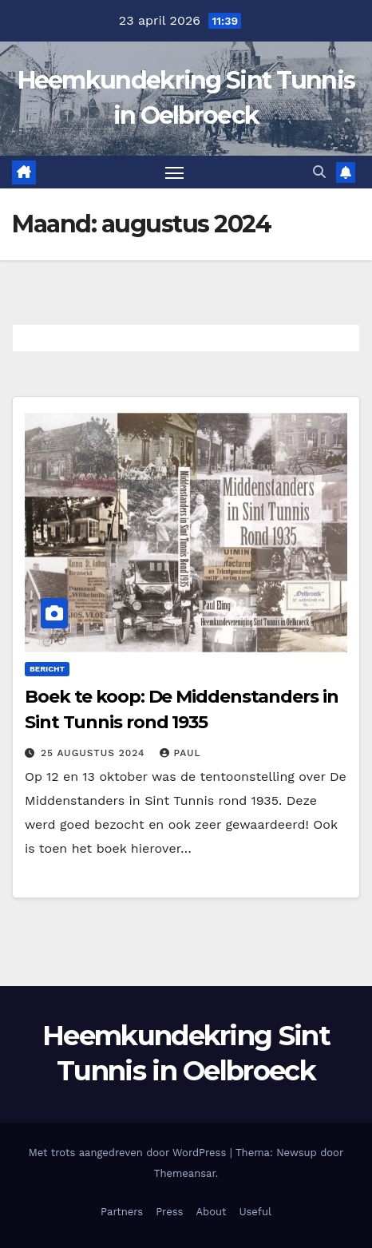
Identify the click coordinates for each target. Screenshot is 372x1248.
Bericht (47, 668)
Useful (255, 1212)
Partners (122, 1212)
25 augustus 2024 (95, 753)
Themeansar (185, 1173)
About (211, 1212)
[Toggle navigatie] (174, 172)
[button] (319, 172)
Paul (180, 753)
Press (169, 1212)
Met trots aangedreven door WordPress (129, 1153)
